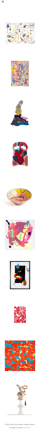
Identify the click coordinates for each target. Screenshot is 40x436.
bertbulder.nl (27, 428)
